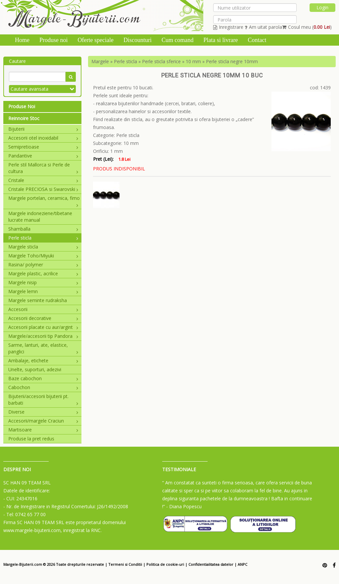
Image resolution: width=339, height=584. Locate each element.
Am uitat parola (263, 27)
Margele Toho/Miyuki (43, 255)
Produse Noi (21, 106)
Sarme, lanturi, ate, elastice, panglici (43, 348)
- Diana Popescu (184, 506)
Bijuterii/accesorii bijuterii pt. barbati (43, 399)
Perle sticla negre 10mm (232, 61)
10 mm (193, 61)
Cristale (43, 180)
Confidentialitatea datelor (210, 564)
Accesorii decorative (43, 318)
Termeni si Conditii (125, 564)
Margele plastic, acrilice (43, 273)
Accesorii (43, 309)
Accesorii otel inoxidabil (43, 138)
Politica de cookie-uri (165, 564)
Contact (257, 40)
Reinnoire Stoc (23, 118)
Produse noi (53, 40)
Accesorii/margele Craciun (43, 421)
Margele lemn (43, 291)
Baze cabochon (43, 378)
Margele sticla (43, 247)
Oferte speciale (96, 40)
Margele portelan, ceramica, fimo (44, 198)
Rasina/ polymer (43, 264)
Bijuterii (43, 129)
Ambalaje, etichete (43, 360)
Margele (100, 61)
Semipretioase (43, 147)
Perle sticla (43, 238)
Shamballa (43, 229)
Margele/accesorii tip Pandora (43, 336)
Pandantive (43, 156)
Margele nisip (43, 282)
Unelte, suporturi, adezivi (34, 369)
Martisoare (43, 430)
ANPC (242, 564)
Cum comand (178, 40)
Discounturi (137, 40)
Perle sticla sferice (161, 61)
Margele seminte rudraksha (37, 300)
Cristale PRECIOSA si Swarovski (43, 189)
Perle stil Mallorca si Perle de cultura (43, 167)
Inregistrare (228, 27)
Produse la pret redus (31, 438)
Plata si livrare (220, 40)
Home (22, 40)
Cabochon (43, 387)
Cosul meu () (307, 27)
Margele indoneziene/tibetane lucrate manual (40, 216)
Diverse (43, 412)
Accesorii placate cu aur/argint (43, 327)
